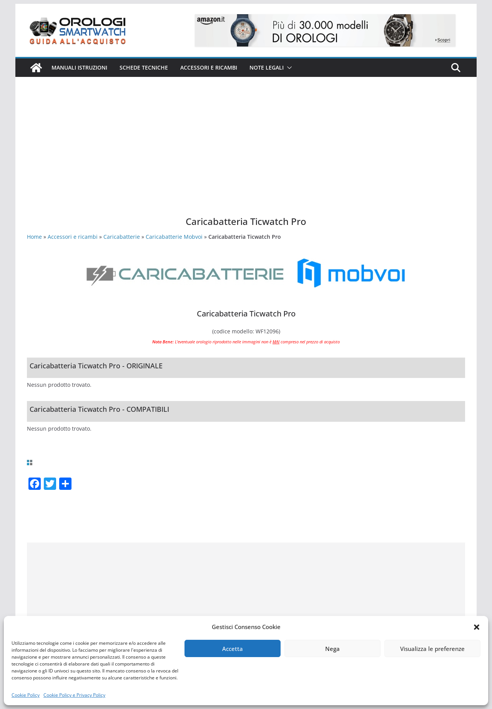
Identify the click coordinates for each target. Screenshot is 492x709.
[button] (476, 627)
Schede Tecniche (144, 67)
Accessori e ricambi (208, 67)
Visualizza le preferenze (432, 648)
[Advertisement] (246, 157)
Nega (332, 648)
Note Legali (266, 67)
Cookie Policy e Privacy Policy (74, 695)
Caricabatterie (121, 236)
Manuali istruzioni (79, 67)
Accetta (232, 648)
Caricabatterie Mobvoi (174, 236)
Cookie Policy (26, 695)
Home (34, 236)
